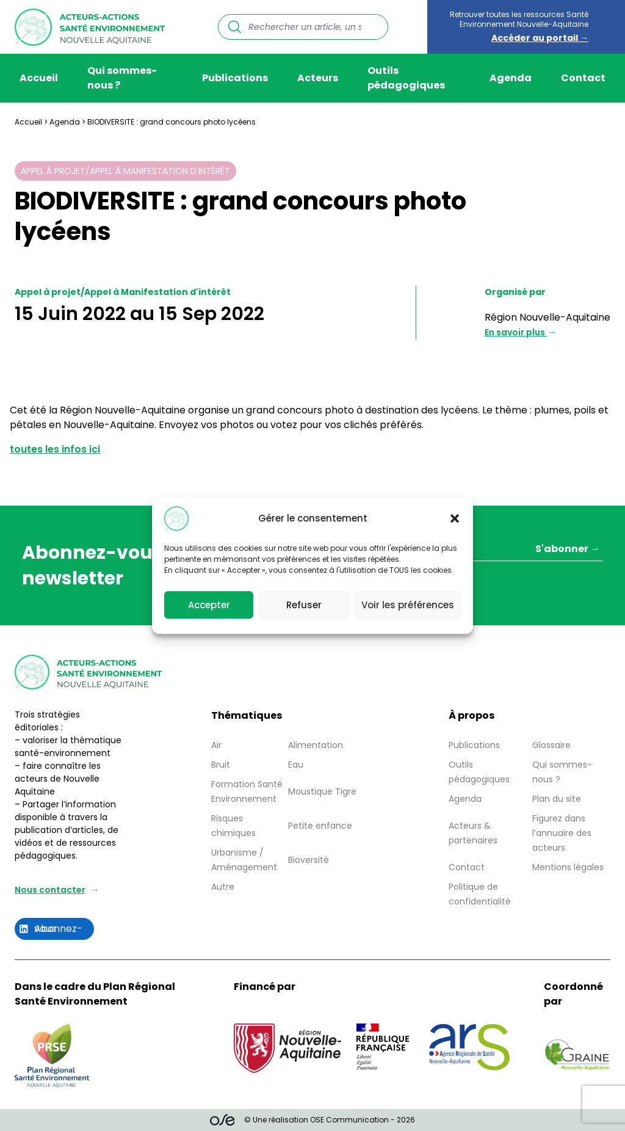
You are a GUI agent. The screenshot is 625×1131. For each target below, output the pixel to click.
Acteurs (317, 78)
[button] (455, 518)
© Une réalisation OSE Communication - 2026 (313, 1120)
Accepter (209, 604)
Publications (235, 78)
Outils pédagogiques (406, 78)
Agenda (511, 78)
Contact (583, 78)
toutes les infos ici (55, 449)
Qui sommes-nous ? (122, 78)
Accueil (39, 78)
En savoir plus (516, 332)
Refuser (304, 604)
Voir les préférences (407, 604)
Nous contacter (50, 890)
